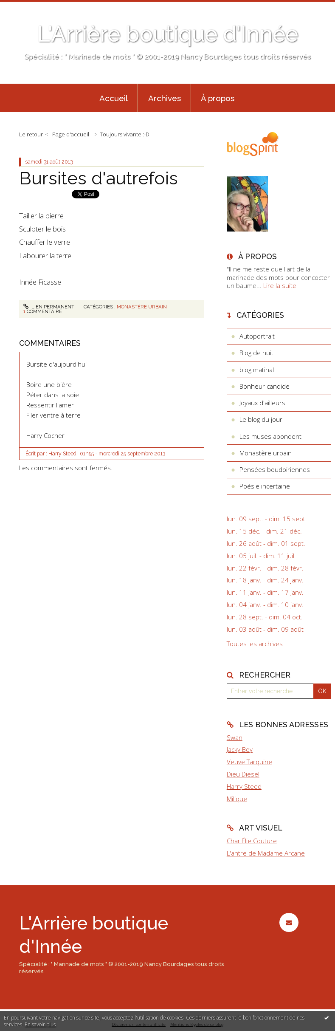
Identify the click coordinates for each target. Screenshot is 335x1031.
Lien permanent (48, 307)
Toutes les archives (255, 644)
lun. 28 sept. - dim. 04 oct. (265, 617)
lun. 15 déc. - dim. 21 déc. (264, 531)
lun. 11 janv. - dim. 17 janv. (265, 592)
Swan (234, 737)
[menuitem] (113, 98)
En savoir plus (40, 1024)
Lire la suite (279, 285)
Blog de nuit (256, 352)
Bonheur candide (264, 386)
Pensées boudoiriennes (274, 469)
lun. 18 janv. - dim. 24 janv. (265, 580)
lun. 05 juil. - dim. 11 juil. (261, 556)
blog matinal (256, 369)
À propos (217, 98)
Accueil (113, 98)
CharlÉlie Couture (252, 840)
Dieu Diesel (243, 774)
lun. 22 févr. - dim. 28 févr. (265, 568)
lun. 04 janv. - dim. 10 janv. (265, 605)
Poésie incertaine (264, 486)
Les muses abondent (270, 436)
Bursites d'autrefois (98, 178)
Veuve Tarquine (249, 761)
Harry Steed (244, 786)
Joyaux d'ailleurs (262, 402)
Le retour (31, 134)
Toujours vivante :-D (124, 134)
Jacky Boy (240, 749)
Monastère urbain (142, 307)
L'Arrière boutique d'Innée (167, 34)
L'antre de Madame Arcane (266, 853)
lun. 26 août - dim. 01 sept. (266, 544)
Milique (237, 798)
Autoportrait (257, 336)
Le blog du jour (260, 419)
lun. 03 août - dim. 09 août (265, 629)
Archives (164, 98)
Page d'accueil (70, 134)
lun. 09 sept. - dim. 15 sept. (267, 519)
